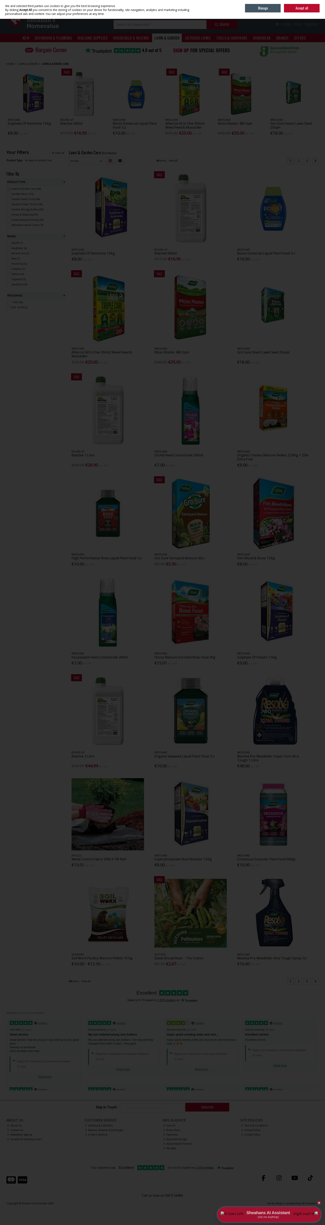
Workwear (261, 38)
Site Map (169, 1148)
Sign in (307, 12)
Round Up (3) (19, 263)
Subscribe (207, 1106)
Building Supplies (93, 38)
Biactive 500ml (71, 123)
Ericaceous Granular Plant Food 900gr (266, 859)
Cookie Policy (250, 1134)
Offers (300, 38)
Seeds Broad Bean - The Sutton (178, 958)
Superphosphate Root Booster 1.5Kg (183, 859)
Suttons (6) (18, 274)
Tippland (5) (19, 279)
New (26, 38)
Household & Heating (131, 38)
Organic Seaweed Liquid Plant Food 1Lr (184, 756)
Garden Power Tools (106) (27, 204)
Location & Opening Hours (24, 1139)
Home (289, 3)
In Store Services (96, 1134)
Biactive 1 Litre (83, 455)
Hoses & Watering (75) (25, 214)
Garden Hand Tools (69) (26, 199)
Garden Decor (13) (22, 194)
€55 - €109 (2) (19, 307)
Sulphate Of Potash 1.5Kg (257, 657)
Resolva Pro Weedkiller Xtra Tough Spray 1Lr (272, 958)
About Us (14, 1125)
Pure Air (169, 1125)
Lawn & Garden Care (38, 160)
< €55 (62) (17, 302)
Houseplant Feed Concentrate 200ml (100, 657)
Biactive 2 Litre (83, 756)
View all (173, 160)
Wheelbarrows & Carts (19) (27, 225)
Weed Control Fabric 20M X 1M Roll (99, 859)
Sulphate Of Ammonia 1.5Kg (29, 123)
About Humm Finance (177, 1143)
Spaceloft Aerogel (175, 1139)
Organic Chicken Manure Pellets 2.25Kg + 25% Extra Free (272, 457)
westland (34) (19, 284)
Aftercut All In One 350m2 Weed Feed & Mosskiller (185, 125)
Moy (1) (16, 258)
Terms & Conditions (254, 1125)
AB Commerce (310, 1203)
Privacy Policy (250, 1130)
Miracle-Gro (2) (20, 253)
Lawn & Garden (166, 38)
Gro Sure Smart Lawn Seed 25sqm (291, 125)
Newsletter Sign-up (19, 1134)
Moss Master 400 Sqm (235, 123)
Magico (280, 1203)
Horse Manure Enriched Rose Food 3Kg (184, 657)
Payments (170, 1134)
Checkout (311, 24)
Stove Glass (171, 1130)
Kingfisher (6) (19, 248)
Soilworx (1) (18, 269)
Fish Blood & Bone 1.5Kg (256, 558)
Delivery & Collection (99, 1125)
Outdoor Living (198, 38)
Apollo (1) (17, 243)
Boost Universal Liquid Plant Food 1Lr (135, 125)
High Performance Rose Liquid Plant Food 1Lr (107, 558)
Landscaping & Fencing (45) (28, 220)
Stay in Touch (106, 1107)
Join (316, 12)
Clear (58, 153)
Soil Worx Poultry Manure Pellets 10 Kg (102, 958)
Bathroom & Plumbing (53, 38)
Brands (282, 38)
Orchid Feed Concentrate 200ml (178, 455)
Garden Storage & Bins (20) (27, 209)
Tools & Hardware (231, 38)
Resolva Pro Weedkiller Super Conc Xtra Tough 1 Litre (268, 758)
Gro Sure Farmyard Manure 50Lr (179, 558)
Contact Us (15, 1130)
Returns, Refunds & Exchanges (104, 1130)
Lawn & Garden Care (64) (26, 189)
